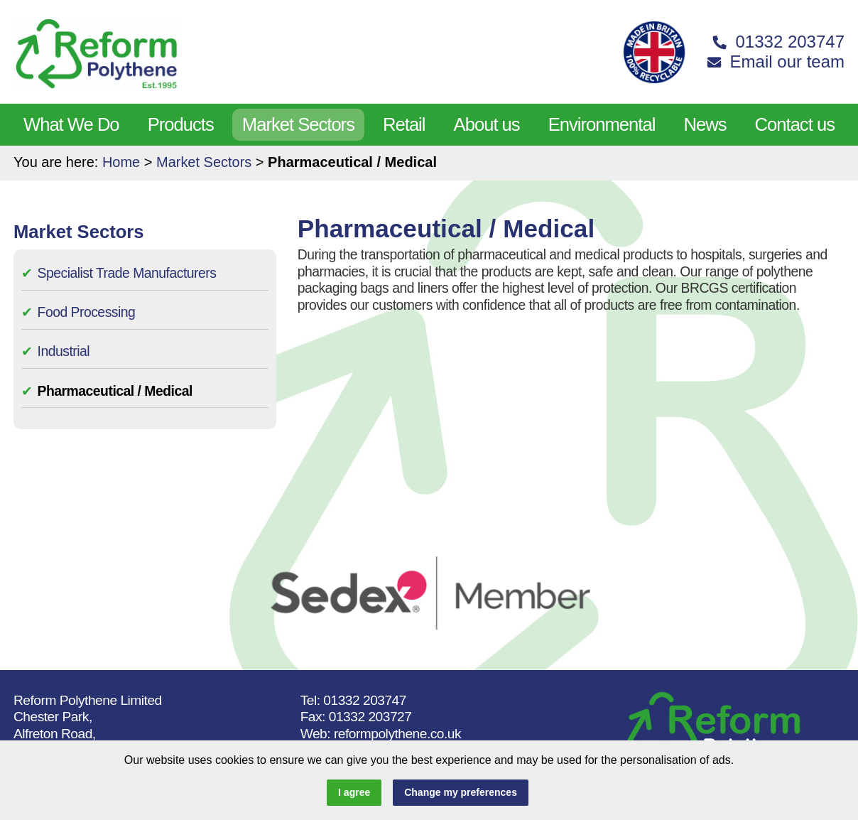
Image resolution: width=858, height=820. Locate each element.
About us (487, 124)
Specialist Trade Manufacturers (127, 273)
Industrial (64, 351)
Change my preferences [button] (460, 792)
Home (121, 162)
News (704, 124)
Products (181, 124)
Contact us (795, 124)
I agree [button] (354, 792)
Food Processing (87, 312)
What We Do (71, 124)
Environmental (602, 124)
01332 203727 (370, 716)
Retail (404, 124)
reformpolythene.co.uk (397, 733)
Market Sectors (298, 124)
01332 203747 (364, 700)
